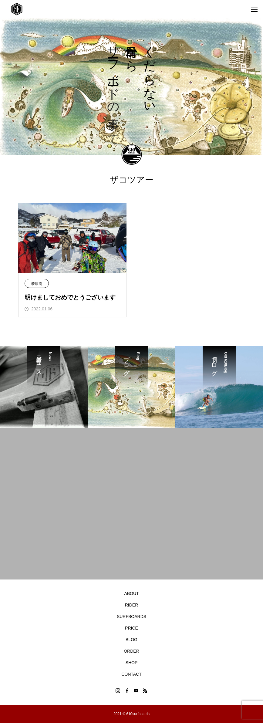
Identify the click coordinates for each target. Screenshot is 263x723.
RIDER (131, 605)
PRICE (131, 628)
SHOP (132, 662)
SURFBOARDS (131, 616)
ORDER (131, 651)
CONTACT (131, 674)
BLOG (131, 639)
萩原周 (36, 284)
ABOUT (131, 593)
